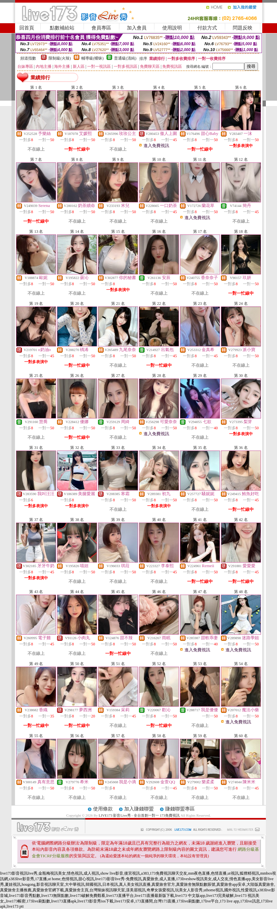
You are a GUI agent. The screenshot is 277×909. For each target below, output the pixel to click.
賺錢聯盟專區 (180, 808)
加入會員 (137, 27)
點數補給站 (62, 27)
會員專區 (101, 27)
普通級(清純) (125, 58)
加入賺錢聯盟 (139, 808)
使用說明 (172, 27)
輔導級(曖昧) (92, 58)
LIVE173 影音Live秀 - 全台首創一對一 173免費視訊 (139, 815)
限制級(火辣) (60, 58)
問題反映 (242, 27)
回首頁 (26, 27)
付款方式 (207, 27)
